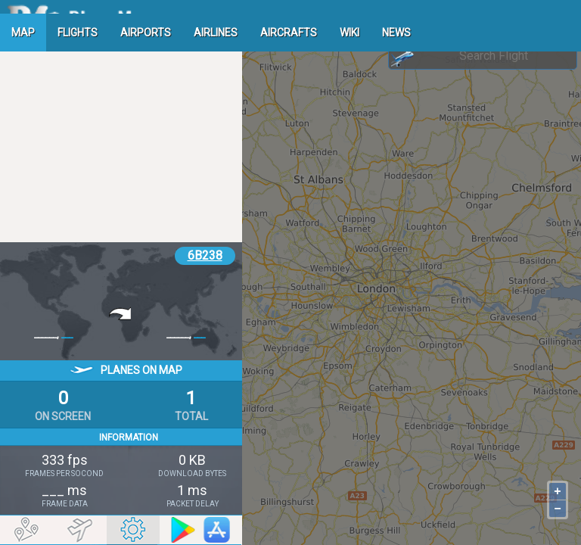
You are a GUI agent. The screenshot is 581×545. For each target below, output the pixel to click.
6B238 (205, 255)
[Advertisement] (121, 140)
